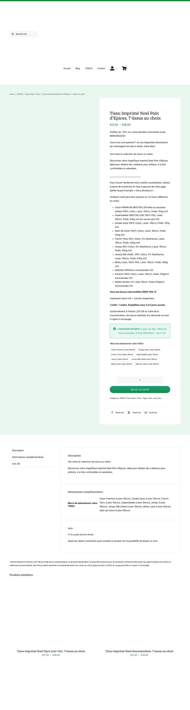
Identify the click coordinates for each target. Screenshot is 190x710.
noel (155, 398)
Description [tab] (18, 450)
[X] (133, 412)
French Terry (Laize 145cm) (122, 354)
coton (150, 398)
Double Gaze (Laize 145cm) (149, 350)
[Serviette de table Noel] (42, 670)
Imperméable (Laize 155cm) (147, 354)
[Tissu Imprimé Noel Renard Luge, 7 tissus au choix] (130, 670)
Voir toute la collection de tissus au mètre (131, 154)
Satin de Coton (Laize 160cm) (147, 364)
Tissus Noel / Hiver (134, 398)
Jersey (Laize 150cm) (119, 359)
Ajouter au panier (140, 389)
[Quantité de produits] (140, 380)
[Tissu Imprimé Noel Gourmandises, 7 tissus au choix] (130, 583)
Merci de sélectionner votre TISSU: (127, 343)
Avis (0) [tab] (16, 463)
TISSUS (122, 398)
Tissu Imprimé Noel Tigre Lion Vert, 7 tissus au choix (51, 651)
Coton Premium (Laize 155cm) (123, 350)
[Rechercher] (24, 34)
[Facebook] (117, 412)
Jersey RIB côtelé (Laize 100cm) (144, 359)
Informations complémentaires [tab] (28, 457)
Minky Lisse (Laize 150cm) (121, 364)
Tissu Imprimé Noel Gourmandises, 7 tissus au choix (139, 651)
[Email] (150, 412)
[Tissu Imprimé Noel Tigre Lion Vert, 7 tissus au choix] (42, 583)
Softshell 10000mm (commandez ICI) (134, 270)
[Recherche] (13, 34)
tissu (159, 398)
